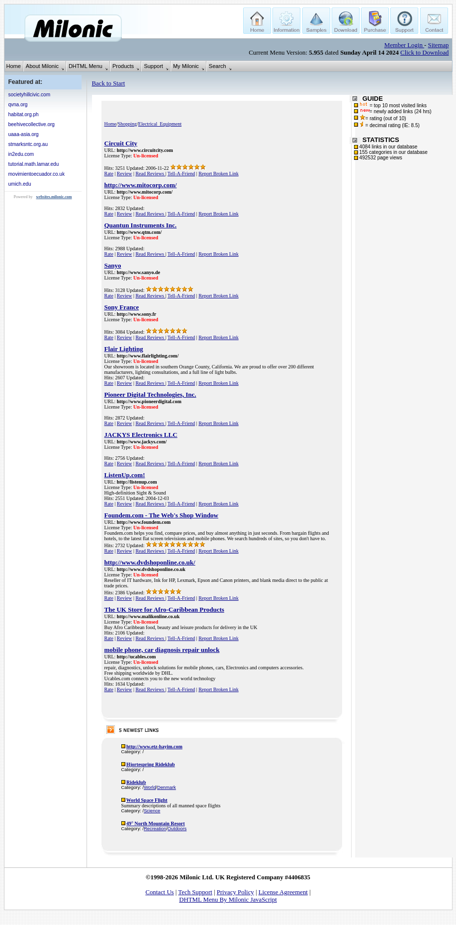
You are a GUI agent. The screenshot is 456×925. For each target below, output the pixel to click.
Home (13, 66)
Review (124, 173)
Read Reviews (150, 173)
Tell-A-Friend (181, 173)
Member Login (404, 45)
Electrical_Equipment (160, 124)
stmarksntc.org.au (28, 144)
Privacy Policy (235, 892)
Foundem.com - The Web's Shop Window (161, 515)
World (150, 787)
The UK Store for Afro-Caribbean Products (164, 609)
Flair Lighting (123, 349)
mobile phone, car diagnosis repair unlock (162, 649)
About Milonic (42, 66)
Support (153, 66)
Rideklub (136, 782)
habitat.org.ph (23, 114)
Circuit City (121, 143)
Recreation (155, 828)
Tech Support (195, 892)
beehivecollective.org (31, 124)
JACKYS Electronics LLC (141, 434)
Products (123, 66)
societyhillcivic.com (29, 94)
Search (217, 66)
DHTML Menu (85, 66)
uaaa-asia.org (23, 134)
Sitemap (438, 45)
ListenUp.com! (124, 475)
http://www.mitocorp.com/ (140, 185)
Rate (108, 173)
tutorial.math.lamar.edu (33, 164)
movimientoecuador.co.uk (36, 174)
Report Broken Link (218, 173)
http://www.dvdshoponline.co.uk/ (149, 562)
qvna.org (18, 104)
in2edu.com (21, 154)
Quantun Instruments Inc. (140, 225)
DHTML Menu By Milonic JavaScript (227, 899)
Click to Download (424, 52)
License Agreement (283, 892)
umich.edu (19, 184)
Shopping (127, 124)
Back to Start (108, 83)
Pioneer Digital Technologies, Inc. (150, 394)
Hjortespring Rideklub (150, 764)
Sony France (121, 307)
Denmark (166, 787)
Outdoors (177, 828)
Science (152, 810)
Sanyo (112, 265)
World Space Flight (147, 800)
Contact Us (159, 892)
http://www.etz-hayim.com (154, 746)
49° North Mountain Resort (155, 823)
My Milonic (186, 66)
